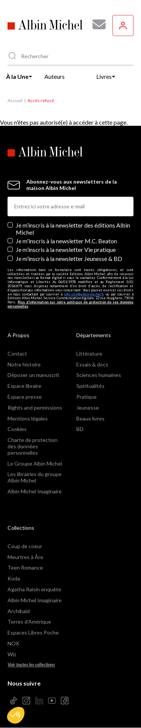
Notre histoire (24, 364)
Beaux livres (90, 418)
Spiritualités (90, 386)
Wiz (12, 654)
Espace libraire (24, 386)
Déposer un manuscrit (33, 375)
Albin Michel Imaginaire (35, 491)
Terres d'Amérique (29, 621)
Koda (14, 578)
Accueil (15, 100)
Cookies (17, 429)
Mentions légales (28, 418)
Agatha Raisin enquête (34, 589)
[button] (16, 715)
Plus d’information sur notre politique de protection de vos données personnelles (70, 304)
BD (79, 429)
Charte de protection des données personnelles (33, 446)
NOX (13, 643)
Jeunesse (87, 407)
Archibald (19, 611)
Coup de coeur (25, 546)
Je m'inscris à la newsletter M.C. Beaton (66, 240)
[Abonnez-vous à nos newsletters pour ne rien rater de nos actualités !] (96, 24)
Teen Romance (25, 567)
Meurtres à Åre (25, 557)
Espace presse (25, 396)
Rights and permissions (35, 407)
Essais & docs (92, 364)
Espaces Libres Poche (33, 632)
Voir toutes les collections (31, 665)
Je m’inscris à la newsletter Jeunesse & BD (69, 258)
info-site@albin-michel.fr (84, 294)
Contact (17, 353)
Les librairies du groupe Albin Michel (35, 477)
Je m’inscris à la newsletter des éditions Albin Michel (73, 229)
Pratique (86, 396)
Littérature (89, 353)
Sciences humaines (98, 375)
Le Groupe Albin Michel (35, 463)
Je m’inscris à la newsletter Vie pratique (66, 249)
